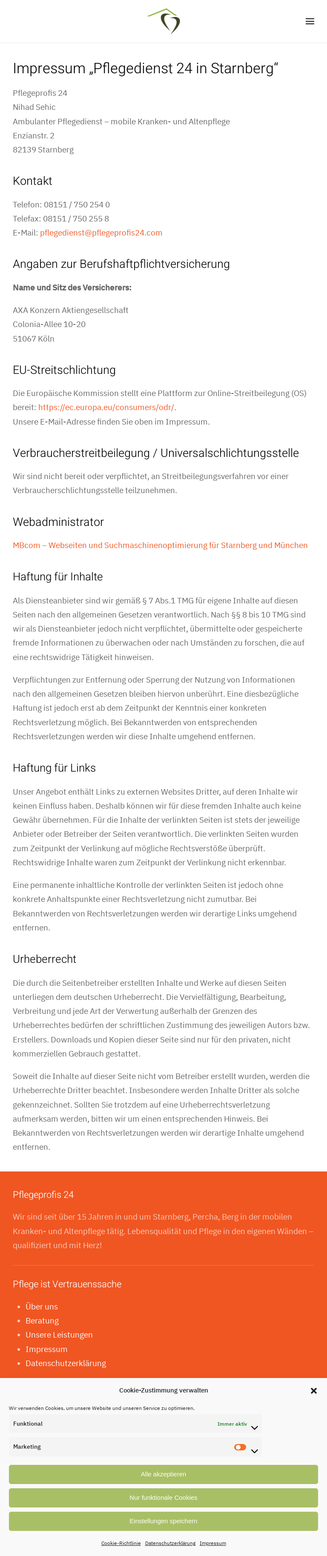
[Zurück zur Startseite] (163, 21)
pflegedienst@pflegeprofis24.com (101, 232)
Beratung (42, 1320)
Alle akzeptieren (163, 1474)
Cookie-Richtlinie (121, 1543)
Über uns (42, 1306)
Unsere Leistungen (59, 1334)
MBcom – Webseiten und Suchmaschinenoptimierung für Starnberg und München (160, 545)
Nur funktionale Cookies (163, 1497)
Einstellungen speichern (163, 1520)
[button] (314, 1390)
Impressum (213, 1543)
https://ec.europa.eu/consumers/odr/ (106, 407)
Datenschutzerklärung (170, 1543)
